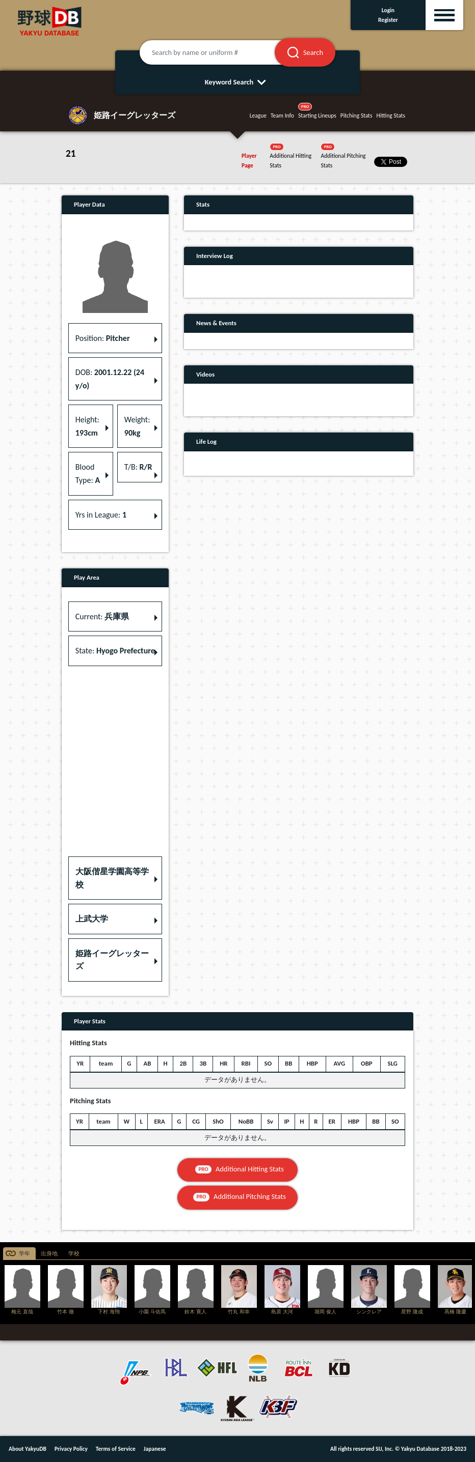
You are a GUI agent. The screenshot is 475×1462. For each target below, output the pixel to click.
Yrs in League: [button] (100, 515)
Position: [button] (102, 338)
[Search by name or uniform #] (220, 52)
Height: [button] (87, 426)
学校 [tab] (74, 1253)
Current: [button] (102, 616)
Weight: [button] (137, 426)
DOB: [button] (109, 378)
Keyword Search (238, 82)
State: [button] (115, 650)
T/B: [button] (138, 467)
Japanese (155, 1448)
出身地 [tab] (49, 1253)
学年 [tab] (24, 1253)
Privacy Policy (71, 1448)
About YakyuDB (27, 1448)
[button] (115, 878)
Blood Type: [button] (87, 473)
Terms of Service (116, 1448)
